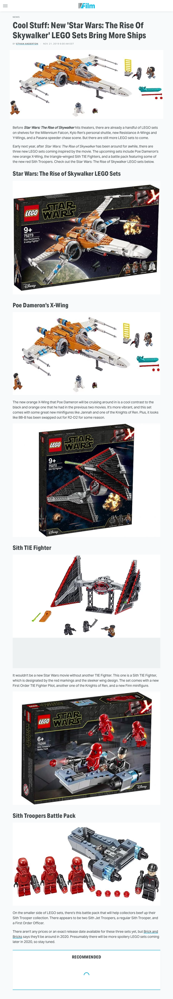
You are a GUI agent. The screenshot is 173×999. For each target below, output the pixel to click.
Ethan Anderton (27, 43)
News (16, 17)
